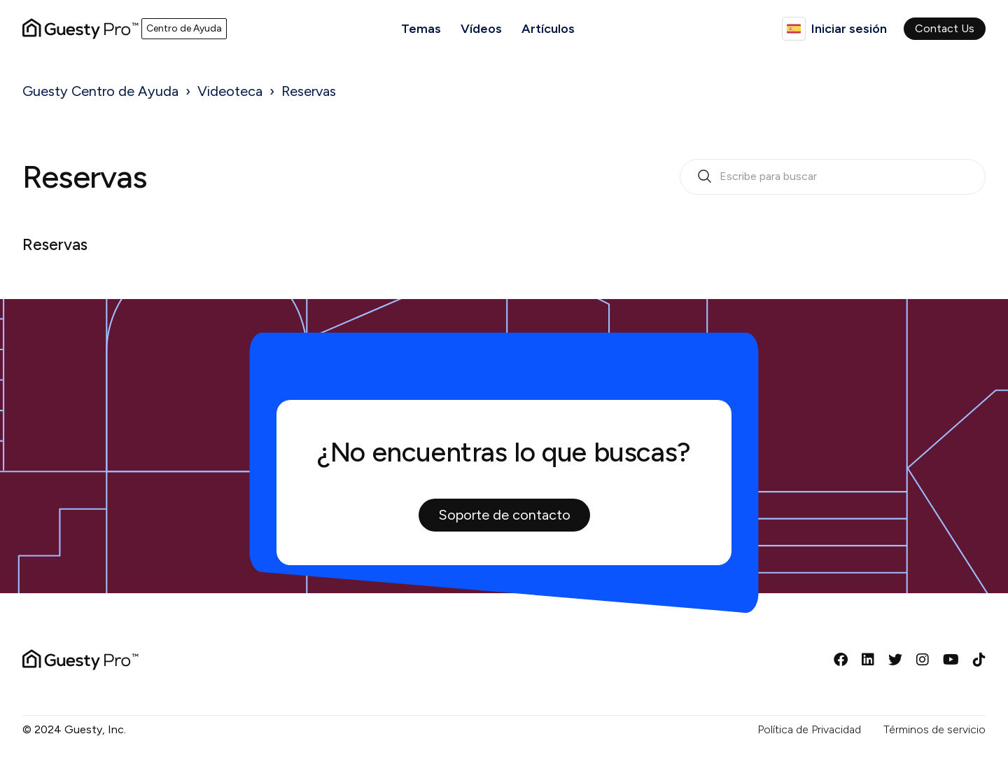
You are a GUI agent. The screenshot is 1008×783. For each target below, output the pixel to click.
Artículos (548, 28)
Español (794, 29)
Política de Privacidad (809, 729)
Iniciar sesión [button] (849, 28)
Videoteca (229, 91)
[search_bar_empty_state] (833, 177)
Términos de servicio (934, 729)
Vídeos (481, 28)
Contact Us (944, 28)
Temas (421, 28)
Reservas (308, 91)
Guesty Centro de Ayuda (100, 91)
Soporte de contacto (504, 514)
